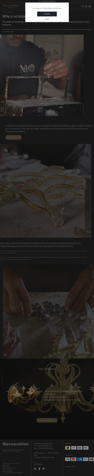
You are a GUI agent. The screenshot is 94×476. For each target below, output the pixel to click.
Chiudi (47, 19)
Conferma (47, 14)
